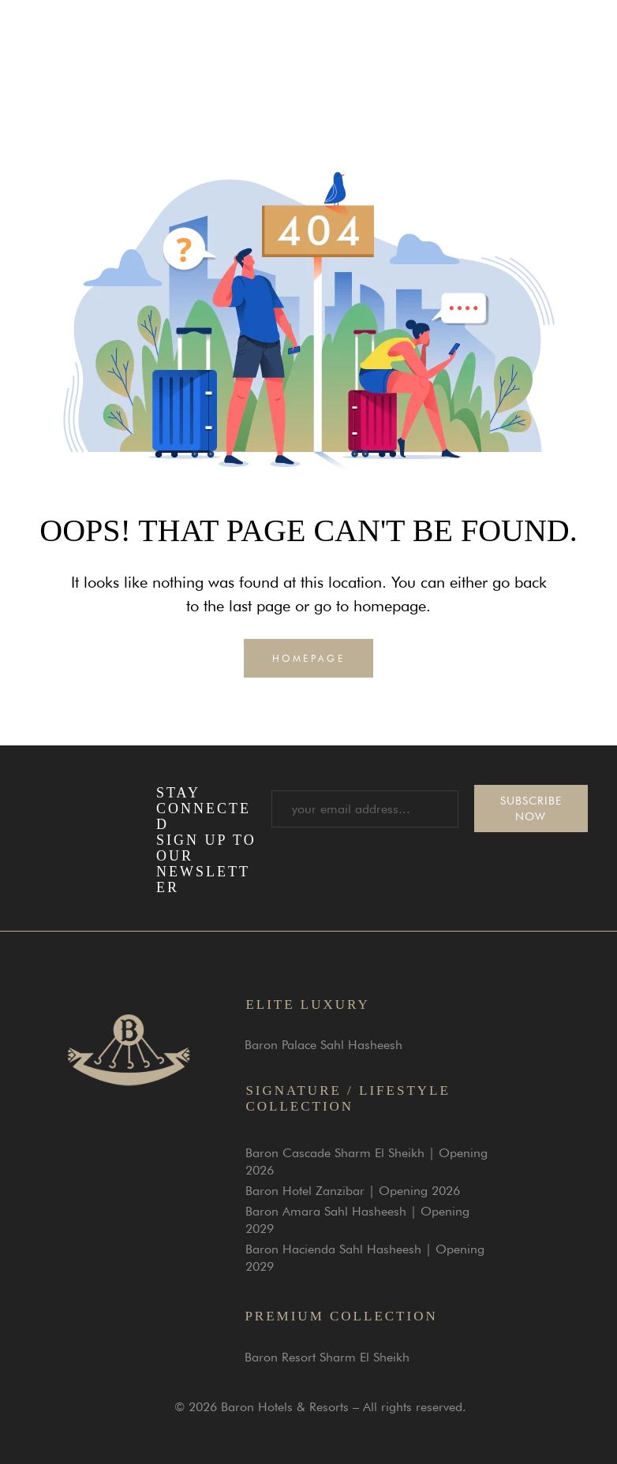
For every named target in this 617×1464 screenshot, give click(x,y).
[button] (561, 41)
